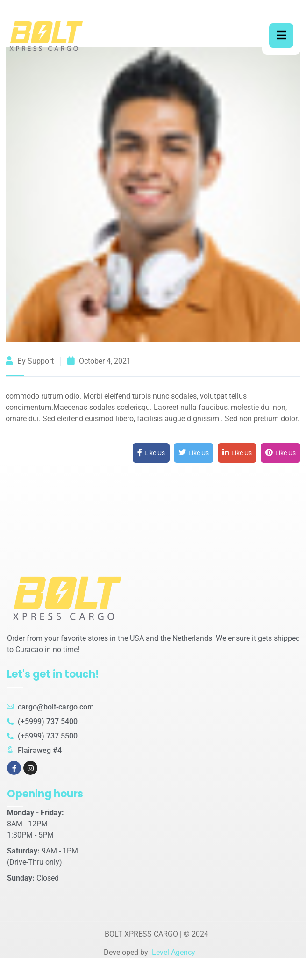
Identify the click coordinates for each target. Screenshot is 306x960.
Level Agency (172, 952)
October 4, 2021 (99, 361)
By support (30, 361)
